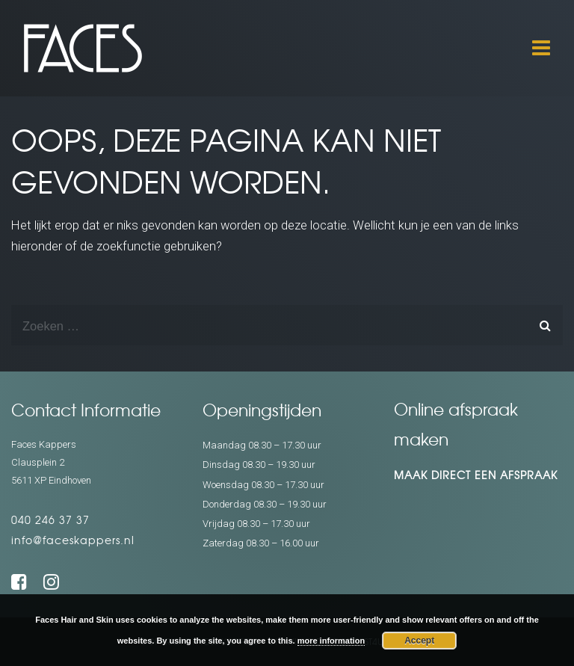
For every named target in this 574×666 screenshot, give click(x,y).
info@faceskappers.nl (73, 539)
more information (331, 640)
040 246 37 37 (50, 519)
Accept (419, 640)
